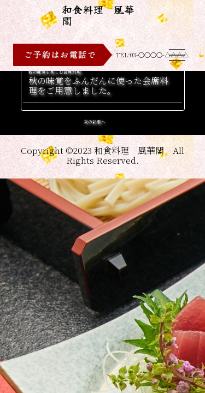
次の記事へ (95, 121)
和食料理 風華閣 (98, 15)
